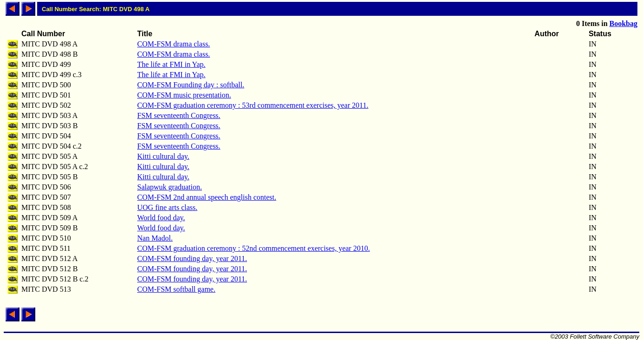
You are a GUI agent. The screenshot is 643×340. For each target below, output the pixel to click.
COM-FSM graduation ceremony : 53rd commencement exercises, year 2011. (252, 105)
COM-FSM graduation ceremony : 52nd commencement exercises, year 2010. (253, 248)
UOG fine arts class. (167, 207)
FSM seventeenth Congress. (178, 115)
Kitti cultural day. (163, 156)
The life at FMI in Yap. (171, 64)
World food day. (161, 218)
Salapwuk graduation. (169, 187)
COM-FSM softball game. (176, 289)
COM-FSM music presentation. (184, 95)
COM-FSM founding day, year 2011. (192, 258)
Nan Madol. (154, 238)
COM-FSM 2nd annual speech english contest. (206, 197)
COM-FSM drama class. (173, 44)
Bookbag (623, 23)
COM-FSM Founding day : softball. (190, 85)
